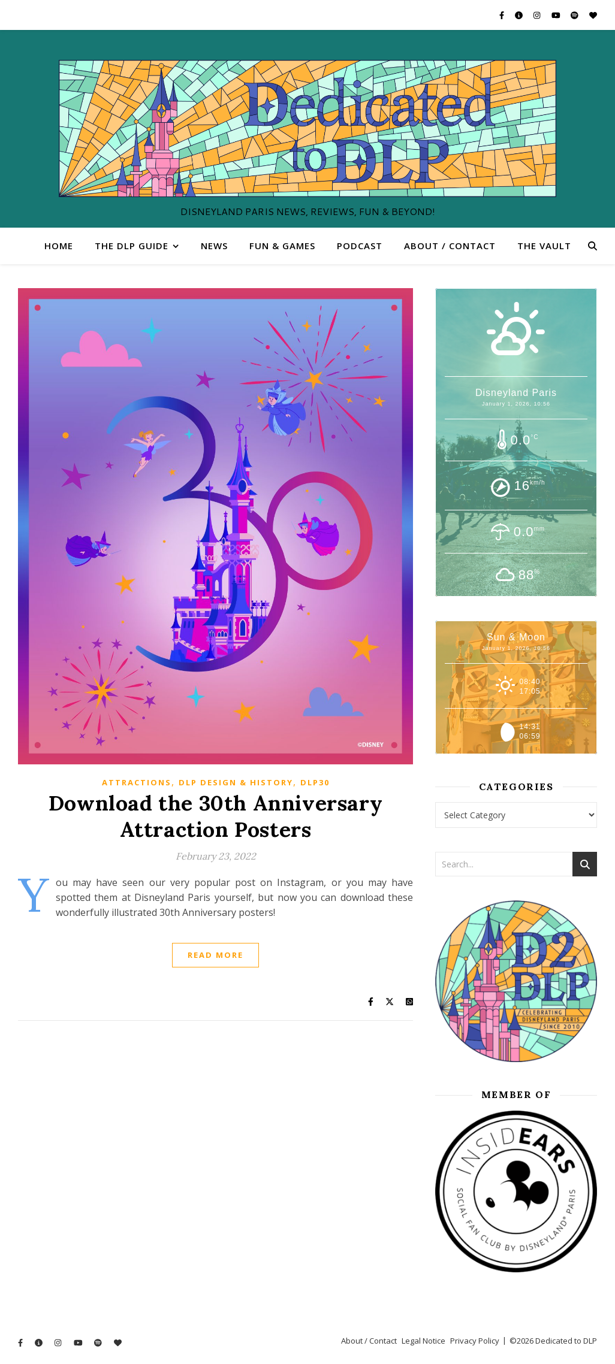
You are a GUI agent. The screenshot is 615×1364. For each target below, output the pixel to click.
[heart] (593, 15)
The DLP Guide (131, 246)
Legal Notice (423, 1340)
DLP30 (315, 782)
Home (58, 246)
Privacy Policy (474, 1340)
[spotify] (575, 15)
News (214, 246)
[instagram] (537, 15)
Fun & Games (282, 246)
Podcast (359, 246)
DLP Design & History (236, 782)
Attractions (136, 782)
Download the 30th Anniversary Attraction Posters (215, 816)
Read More (215, 954)
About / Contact (450, 246)
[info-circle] (519, 15)
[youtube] (556, 15)
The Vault (544, 246)
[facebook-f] (502, 15)
